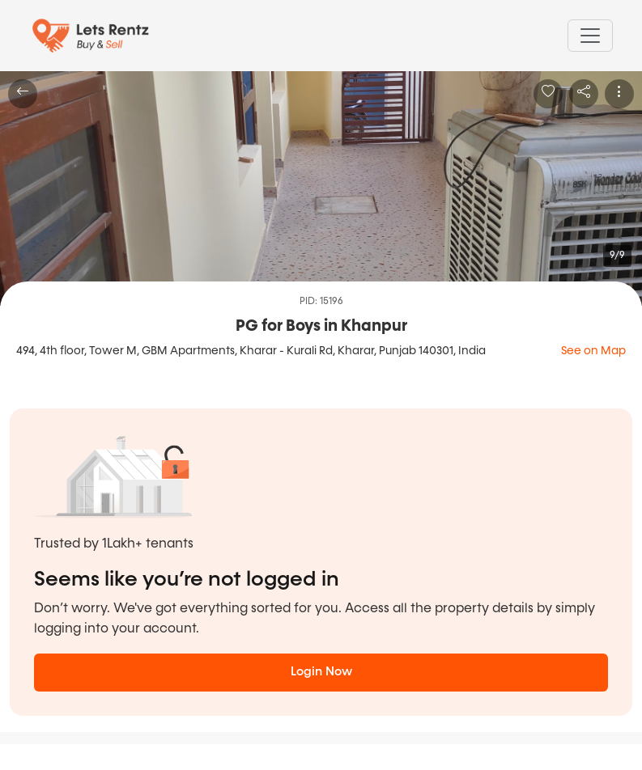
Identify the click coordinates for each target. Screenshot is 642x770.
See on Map (593, 351)
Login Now (321, 672)
